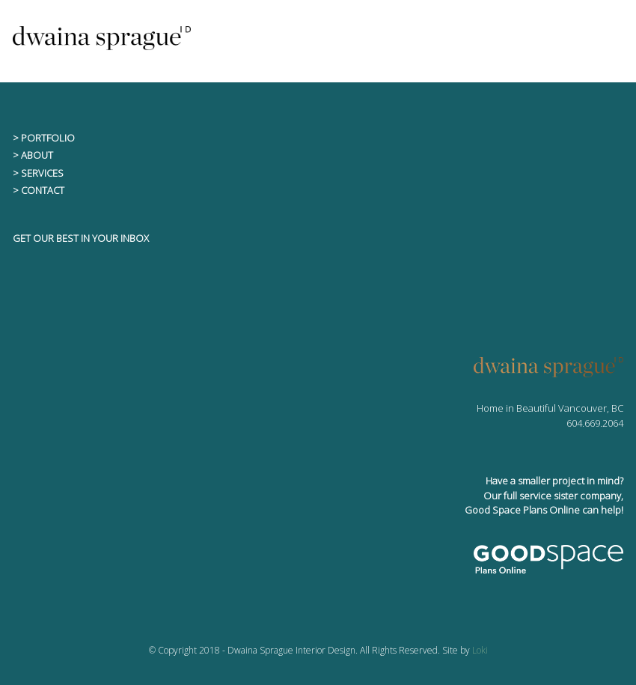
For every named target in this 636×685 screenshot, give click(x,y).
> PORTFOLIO (44, 137)
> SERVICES (38, 173)
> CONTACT (38, 190)
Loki (480, 650)
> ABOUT (33, 155)
